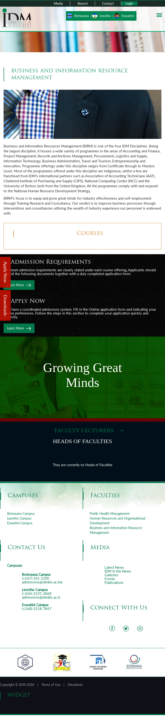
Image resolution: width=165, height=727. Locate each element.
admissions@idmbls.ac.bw (42, 582)
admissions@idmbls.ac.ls (41, 597)
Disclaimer (75, 685)
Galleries (111, 575)
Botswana (81, 16)
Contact (108, 3)
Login (129, 3)
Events (110, 579)
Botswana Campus (21, 513)
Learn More (15, 285)
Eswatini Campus (19, 523)
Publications (114, 582)
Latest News (114, 567)
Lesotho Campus (19, 518)
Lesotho (105, 16)
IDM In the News (118, 571)
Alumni (82, 3)
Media (58, 3)
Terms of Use (50, 685)
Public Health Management (110, 513)
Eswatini (128, 16)
